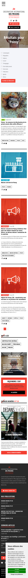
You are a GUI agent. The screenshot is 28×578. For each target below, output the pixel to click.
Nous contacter (14, 27)
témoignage (16, 344)
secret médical (5, 320)
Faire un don (14, 24)
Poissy (18, 140)
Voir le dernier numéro (14, 452)
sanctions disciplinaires (8, 255)
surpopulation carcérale (9, 341)
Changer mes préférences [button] (17, 574)
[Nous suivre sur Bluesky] (2, 562)
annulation (5, 253)
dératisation (5, 140)
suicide (4, 347)
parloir (10, 347)
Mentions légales (4, 569)
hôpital (16, 318)
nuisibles (13, 140)
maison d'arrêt (6, 344)
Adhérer (14, 392)
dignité (4, 318)
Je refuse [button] (17, 571)
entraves (10, 318)
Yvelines (9, 187)
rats (23, 140)
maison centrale (14, 253)
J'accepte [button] (17, 569)
